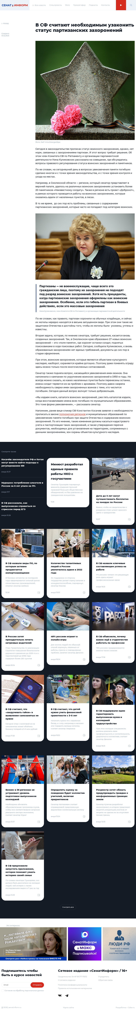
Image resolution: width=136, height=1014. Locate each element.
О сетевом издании (66, 980)
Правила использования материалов (75, 988)
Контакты (105, 5)
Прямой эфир (79, 5)
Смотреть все (68, 907)
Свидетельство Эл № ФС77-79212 (72, 977)
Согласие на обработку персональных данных (24, 991)
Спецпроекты (55, 5)
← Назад (5, 23)
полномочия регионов (72, 414)
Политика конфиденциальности (72, 985)
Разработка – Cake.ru (125, 1007)
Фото (67, 5)
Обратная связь (105, 980)
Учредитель (103, 977)
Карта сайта (68, 1007)
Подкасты (93, 5)
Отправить (37, 985)
